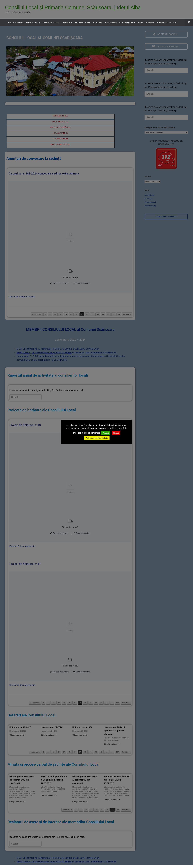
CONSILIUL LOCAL (51, 22)
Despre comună (33, 22)
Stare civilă (97, 22)
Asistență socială (82, 22)
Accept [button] (106, 433)
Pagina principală (15, 22)
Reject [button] (116, 433)
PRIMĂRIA (67, 22)
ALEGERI (149, 22)
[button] (189, 22)
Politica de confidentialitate (97, 438)
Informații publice (127, 22)
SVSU (140, 22)
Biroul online (110, 22)
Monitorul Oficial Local (167, 22)
